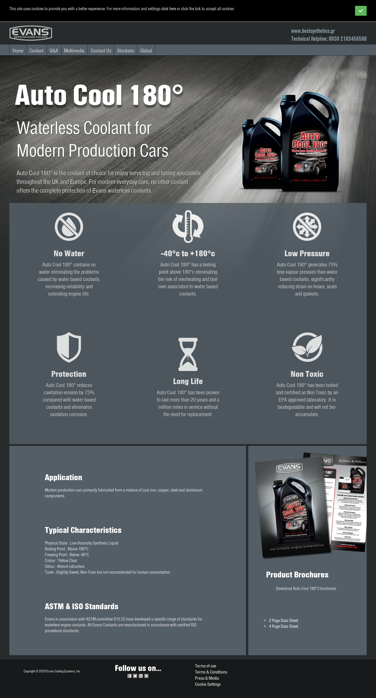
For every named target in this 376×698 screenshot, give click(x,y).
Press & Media (207, 678)
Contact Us (101, 50)
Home (18, 50)
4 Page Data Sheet (283, 626)
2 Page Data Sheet (283, 620)
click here (168, 9)
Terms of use (205, 666)
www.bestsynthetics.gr (313, 31)
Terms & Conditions (211, 672)
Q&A (54, 50)
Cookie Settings (208, 684)
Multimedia (74, 50)
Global (146, 50)
